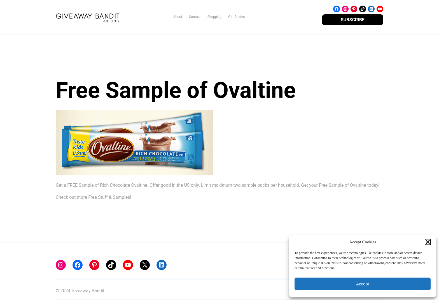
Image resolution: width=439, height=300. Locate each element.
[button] (428, 242)
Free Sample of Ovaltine (342, 185)
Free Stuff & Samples (109, 197)
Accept (362, 283)
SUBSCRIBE (353, 19)
